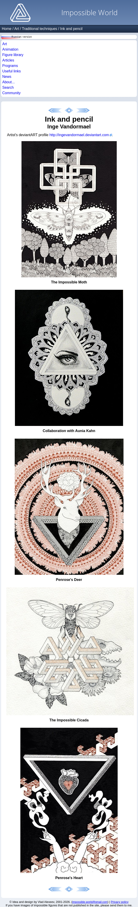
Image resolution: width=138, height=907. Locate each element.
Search (8, 87)
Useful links (11, 71)
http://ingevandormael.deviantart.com (79, 135)
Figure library (12, 55)
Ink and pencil (71, 29)
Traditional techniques (39, 29)
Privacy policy (119, 902)
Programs (10, 66)
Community (11, 93)
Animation (10, 49)
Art (16, 29)
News (6, 77)
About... (8, 82)
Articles (8, 60)
